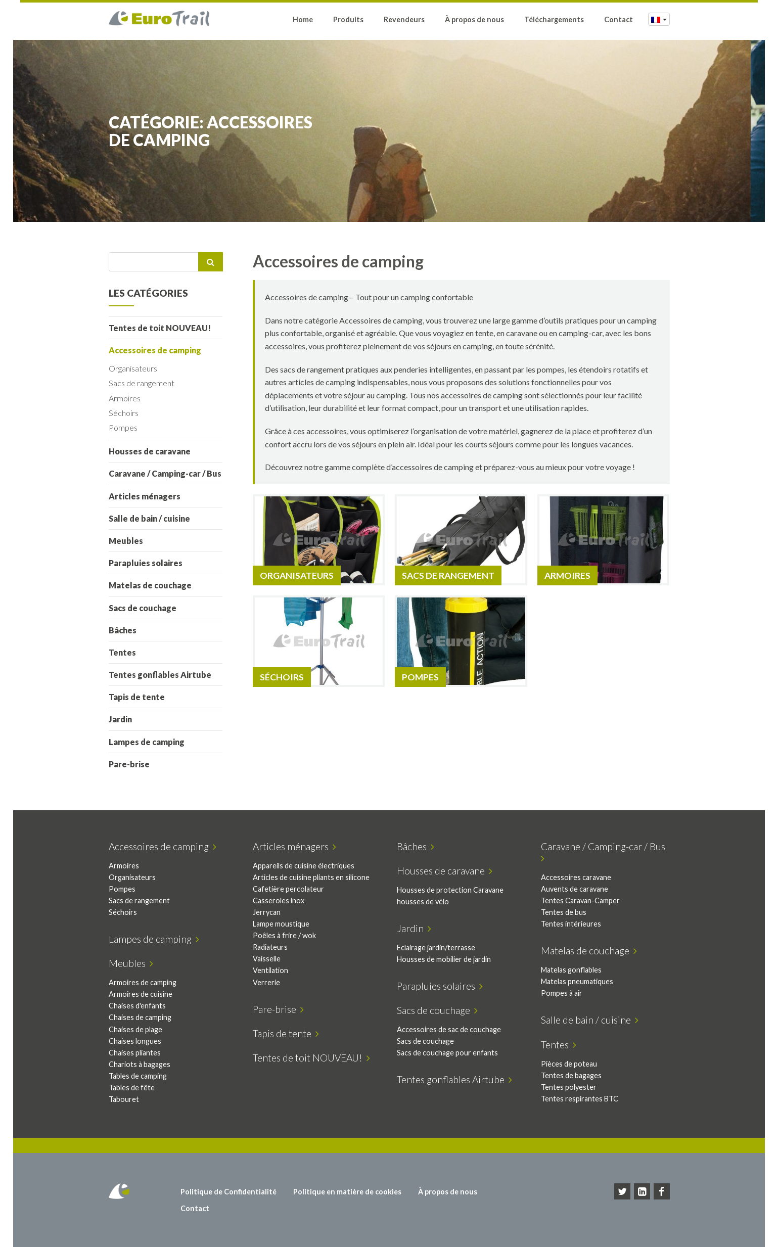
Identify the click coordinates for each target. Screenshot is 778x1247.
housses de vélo (423, 901)
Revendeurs (404, 21)
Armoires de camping (142, 982)
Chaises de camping (140, 1017)
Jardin (120, 719)
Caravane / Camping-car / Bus (165, 473)
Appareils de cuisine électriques (303, 865)
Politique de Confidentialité (228, 1191)
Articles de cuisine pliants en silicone (311, 877)
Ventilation (270, 970)
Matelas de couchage (150, 585)
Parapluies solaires (145, 563)
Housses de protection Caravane (450, 890)
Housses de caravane (150, 451)
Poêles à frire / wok (284, 935)
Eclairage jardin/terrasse (436, 947)
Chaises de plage (135, 1029)
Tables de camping (138, 1076)
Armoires (125, 398)
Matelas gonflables (571, 969)
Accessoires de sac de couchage (449, 1029)
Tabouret (124, 1099)
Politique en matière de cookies (347, 1191)
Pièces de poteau (569, 1063)
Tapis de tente (137, 697)
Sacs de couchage (142, 608)
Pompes (123, 427)
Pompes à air (561, 993)
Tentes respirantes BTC (579, 1098)
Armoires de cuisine (140, 994)
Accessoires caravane (576, 877)
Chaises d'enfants (137, 1005)
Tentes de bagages (571, 1075)
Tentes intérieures (571, 923)
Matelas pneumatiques (577, 981)
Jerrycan (267, 912)
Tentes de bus (563, 912)
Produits (348, 21)
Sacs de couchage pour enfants (447, 1052)
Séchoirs (124, 413)
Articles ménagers (144, 496)
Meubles (126, 540)
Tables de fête (132, 1087)
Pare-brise (129, 764)
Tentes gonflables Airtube (160, 674)
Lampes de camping (147, 742)
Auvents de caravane (574, 889)
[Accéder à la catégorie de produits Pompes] (461, 641)
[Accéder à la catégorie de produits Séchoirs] (319, 641)
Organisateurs (133, 368)
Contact (618, 21)
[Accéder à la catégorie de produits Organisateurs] (319, 540)
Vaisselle (267, 958)
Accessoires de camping (155, 350)
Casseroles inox (278, 900)
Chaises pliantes (135, 1052)
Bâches (122, 630)
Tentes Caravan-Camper (580, 900)
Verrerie (266, 982)
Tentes (122, 652)
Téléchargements (554, 21)
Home (303, 21)
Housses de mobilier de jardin (444, 959)
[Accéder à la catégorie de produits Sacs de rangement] (461, 540)
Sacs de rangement (141, 383)
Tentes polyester (569, 1087)
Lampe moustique (281, 923)
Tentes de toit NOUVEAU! (160, 328)
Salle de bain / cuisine (149, 518)
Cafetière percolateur (288, 889)
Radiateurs (270, 947)
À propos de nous (474, 21)
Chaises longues (135, 1041)
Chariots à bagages (139, 1064)
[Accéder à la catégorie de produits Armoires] (603, 540)
